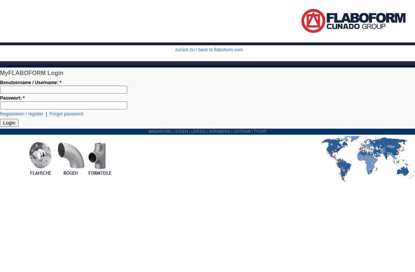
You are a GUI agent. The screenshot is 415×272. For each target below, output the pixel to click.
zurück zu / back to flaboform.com (209, 49)
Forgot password (66, 114)
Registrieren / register (21, 114)
